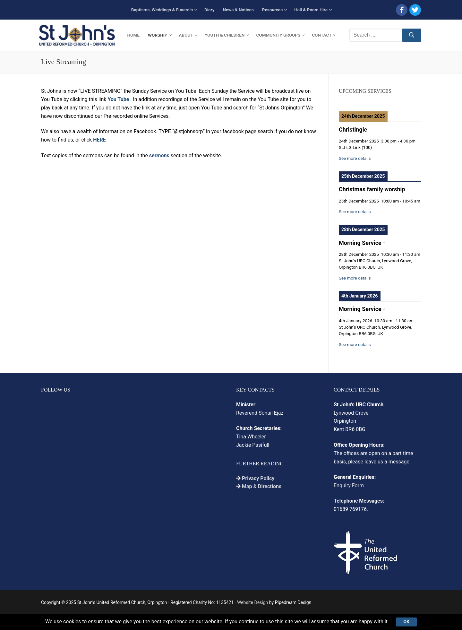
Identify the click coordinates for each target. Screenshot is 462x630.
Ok (406, 621)
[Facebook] (401, 10)
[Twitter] (415, 10)
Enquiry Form (349, 485)
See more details (355, 158)
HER (98, 140)
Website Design (252, 602)
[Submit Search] (411, 35)
